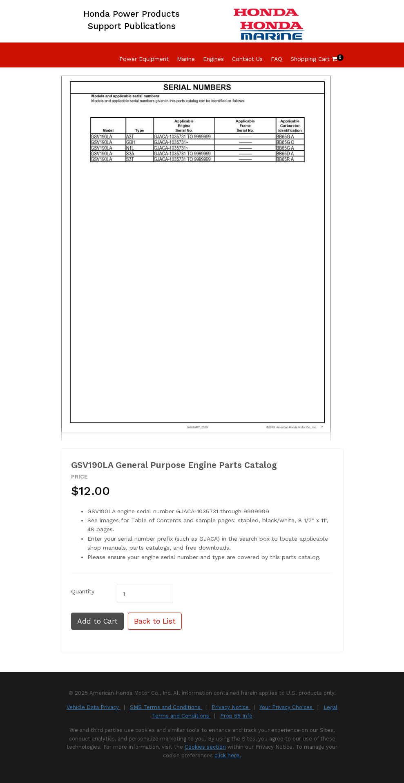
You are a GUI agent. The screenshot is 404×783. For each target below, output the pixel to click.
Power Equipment (144, 59)
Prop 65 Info (236, 716)
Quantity (82, 591)
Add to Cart (97, 621)
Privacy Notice (231, 707)
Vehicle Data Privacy (94, 707)
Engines (213, 59)
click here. (227, 755)
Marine (186, 59)
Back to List (155, 621)
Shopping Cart (313, 59)
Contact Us (247, 59)
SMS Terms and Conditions (166, 707)
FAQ (276, 59)
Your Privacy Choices (286, 707)
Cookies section (205, 747)
